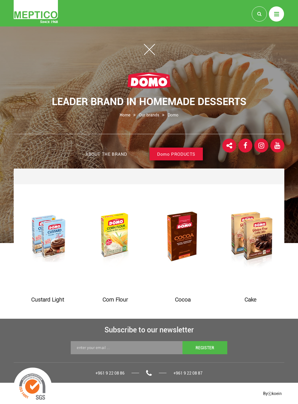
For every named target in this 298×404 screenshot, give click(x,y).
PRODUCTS (176, 154)
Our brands (149, 115)
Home (125, 115)
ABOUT (106, 154)
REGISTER (205, 347)
